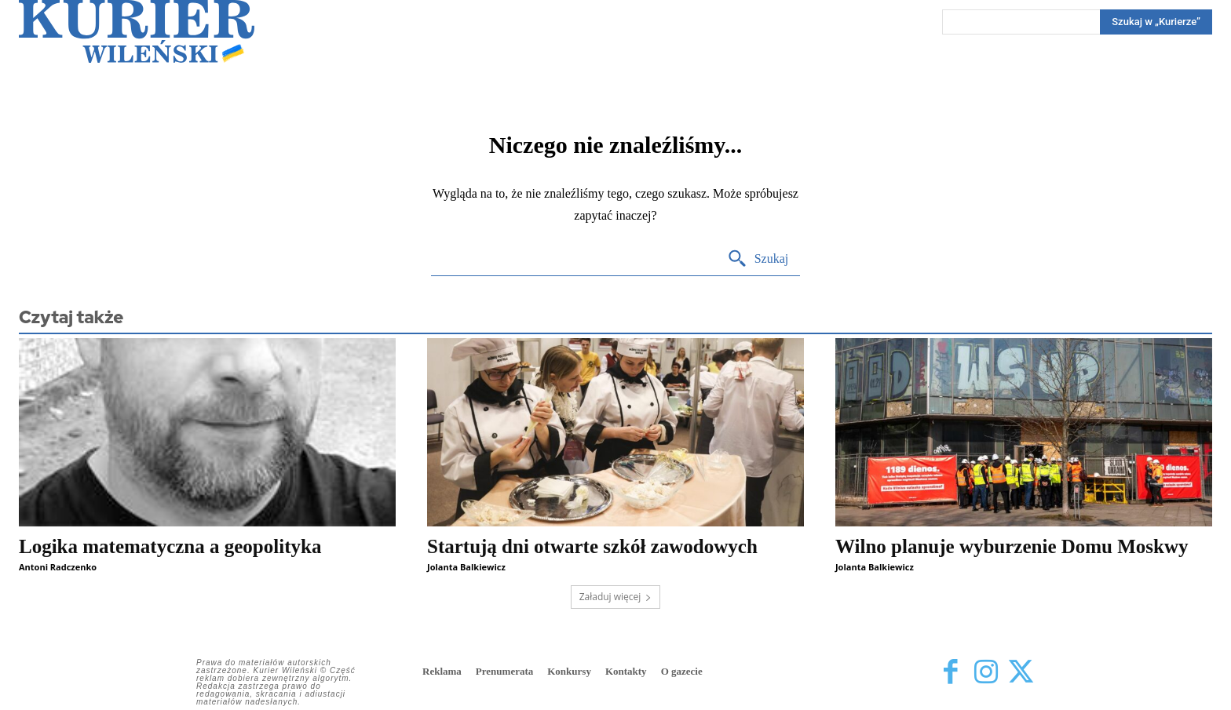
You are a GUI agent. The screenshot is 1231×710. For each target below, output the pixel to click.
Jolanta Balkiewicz (466, 567)
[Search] (1156, 22)
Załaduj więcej (615, 596)
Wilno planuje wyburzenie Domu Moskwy (1012, 546)
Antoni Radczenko (58, 567)
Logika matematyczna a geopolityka (170, 546)
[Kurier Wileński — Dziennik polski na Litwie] (136, 31)
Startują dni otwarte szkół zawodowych (592, 546)
